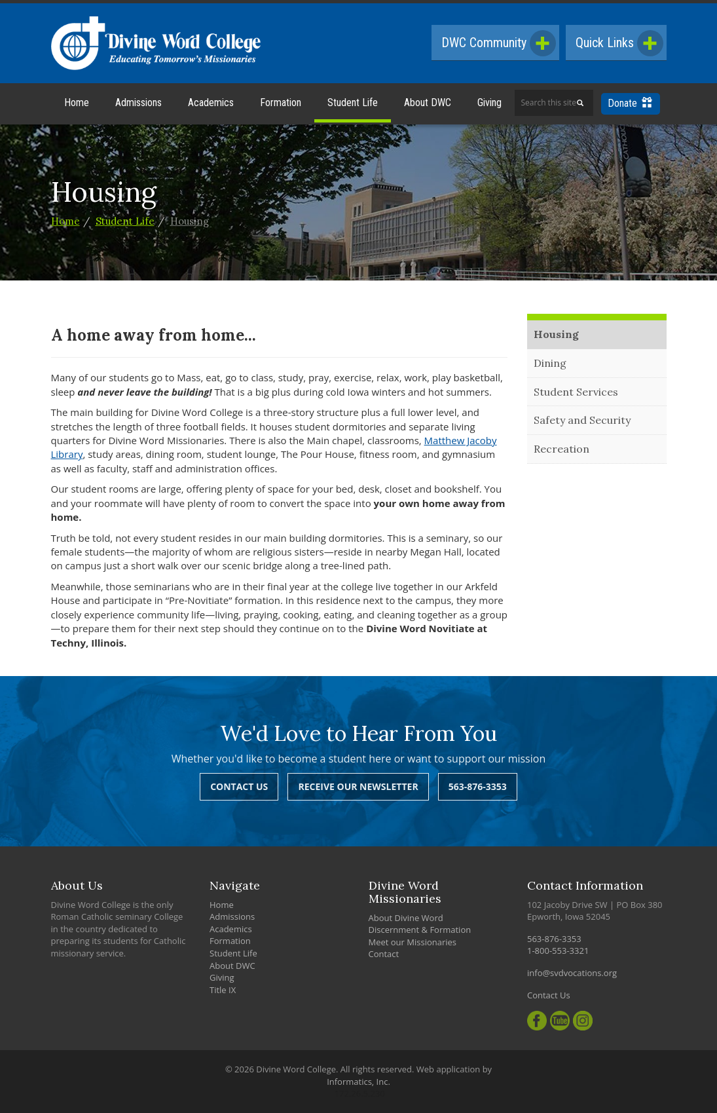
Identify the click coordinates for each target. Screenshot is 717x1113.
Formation (280, 102)
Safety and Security (582, 419)
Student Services (576, 391)
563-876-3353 (478, 786)
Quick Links (619, 43)
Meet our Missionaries (413, 942)
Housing (189, 221)
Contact (384, 954)
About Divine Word (406, 918)
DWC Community (498, 43)
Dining (550, 362)
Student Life (352, 102)
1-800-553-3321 (558, 950)
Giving (489, 102)
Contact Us (239, 786)
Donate (630, 103)
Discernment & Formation (420, 929)
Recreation (561, 448)
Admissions (138, 102)
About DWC (427, 102)
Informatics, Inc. (358, 1081)
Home (76, 102)
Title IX (223, 990)
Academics (211, 102)
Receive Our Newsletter (358, 786)
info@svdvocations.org (572, 973)
